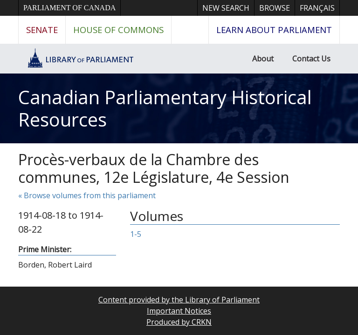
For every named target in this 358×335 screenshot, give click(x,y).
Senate (42, 29)
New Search (225, 8)
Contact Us (311, 59)
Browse (274, 8)
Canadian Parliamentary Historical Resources (165, 108)
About (263, 59)
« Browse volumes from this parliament (87, 195)
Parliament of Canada (69, 8)
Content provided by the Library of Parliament (179, 300)
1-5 (135, 234)
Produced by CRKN (179, 322)
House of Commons (118, 29)
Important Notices (179, 311)
